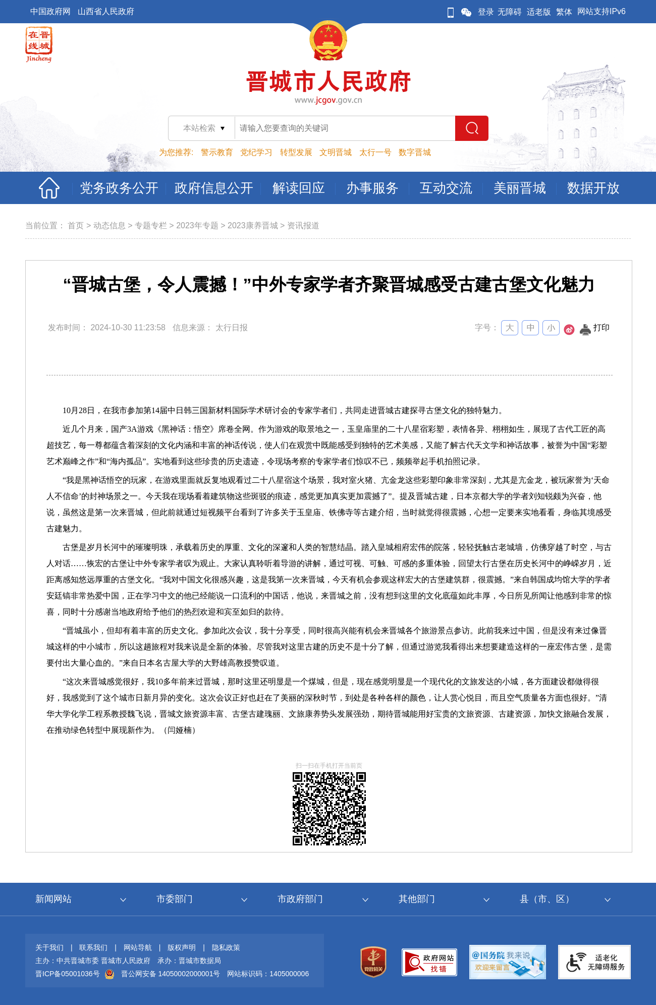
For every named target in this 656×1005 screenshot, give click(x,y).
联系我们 (93, 947)
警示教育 (217, 152)
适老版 (539, 12)
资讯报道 (303, 225)
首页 (76, 225)
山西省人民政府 (106, 11)
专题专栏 (151, 225)
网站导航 (138, 947)
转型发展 (296, 152)
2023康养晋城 (253, 225)
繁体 (564, 12)
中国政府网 (50, 11)
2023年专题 (197, 225)
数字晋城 (415, 152)
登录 (486, 12)
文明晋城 (335, 152)
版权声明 (182, 947)
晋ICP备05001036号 (67, 974)
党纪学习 (256, 152)
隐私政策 (226, 947)
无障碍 (510, 12)
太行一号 (375, 152)
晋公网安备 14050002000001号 (171, 974)
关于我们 (49, 947)
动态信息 (109, 225)
